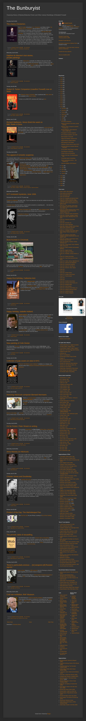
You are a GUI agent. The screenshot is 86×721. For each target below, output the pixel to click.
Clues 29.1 (62, 269)
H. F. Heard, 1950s (64, 409)
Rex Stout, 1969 (63, 448)
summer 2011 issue (26, 479)
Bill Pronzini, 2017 (64, 435)
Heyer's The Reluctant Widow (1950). (68, 485)
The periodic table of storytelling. (20, 535)
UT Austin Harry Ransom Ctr (63, 654)
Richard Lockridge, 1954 (65, 418)
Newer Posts (10, 622)
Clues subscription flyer (65, 194)
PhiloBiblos (62, 647)
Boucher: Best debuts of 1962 (66, 534)
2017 (61, 95)
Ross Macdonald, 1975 (65, 420)
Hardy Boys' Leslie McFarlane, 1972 (68, 428)
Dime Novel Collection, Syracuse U (62, 621)
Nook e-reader (32, 96)
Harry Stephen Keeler (44, 209)
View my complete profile (64, 54)
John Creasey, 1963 (64, 396)
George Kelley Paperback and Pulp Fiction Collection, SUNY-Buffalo (63, 626)
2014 (61, 101)
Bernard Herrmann (21, 419)
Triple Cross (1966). (64, 511)
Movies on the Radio (12, 413)
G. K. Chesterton (20, 48)
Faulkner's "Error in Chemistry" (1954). (68, 475)
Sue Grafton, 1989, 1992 (65, 404)
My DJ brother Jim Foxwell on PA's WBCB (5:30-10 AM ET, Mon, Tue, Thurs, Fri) (63, 640)
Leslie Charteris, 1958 (65, 387)
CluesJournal (69, 317)
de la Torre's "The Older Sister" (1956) (68, 471)
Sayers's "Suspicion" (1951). (66, 506)
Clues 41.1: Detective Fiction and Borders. (69, 213)
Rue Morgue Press (40, 289)
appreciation (23, 174)
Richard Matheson (14, 148)
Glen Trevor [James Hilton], (69, 587)
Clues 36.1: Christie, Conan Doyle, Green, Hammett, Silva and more (69, 239)
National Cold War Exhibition (35, 597)
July (62, 118)
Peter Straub (23, 444)
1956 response (33, 570)
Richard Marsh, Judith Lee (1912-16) (68, 691)
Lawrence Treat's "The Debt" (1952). (68, 493)
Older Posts (50, 622)
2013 (61, 102)
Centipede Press (75, 610)
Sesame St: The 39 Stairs (65, 366)
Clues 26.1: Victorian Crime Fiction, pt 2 (68, 282)
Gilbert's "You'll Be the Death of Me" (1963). (69, 479)
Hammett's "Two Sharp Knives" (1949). (68, 484)
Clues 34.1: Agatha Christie (66, 250)
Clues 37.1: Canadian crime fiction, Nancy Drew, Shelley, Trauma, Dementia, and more (69, 232)
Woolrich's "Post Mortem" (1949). (67, 518)
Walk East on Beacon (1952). (66, 513)
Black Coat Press (75, 607)
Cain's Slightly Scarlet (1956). (66, 462)
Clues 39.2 (62, 221)
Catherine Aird (13, 304)
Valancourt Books (28, 170)
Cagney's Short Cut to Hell (66, 510)
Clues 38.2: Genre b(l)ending (66, 224)
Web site (21, 266)
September (64, 114)
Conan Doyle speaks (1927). (66, 467)
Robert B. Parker (19, 115)
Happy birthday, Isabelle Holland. (20, 311)
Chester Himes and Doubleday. (19, 476)
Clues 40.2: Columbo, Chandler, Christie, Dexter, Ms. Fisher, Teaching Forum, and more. (69, 216)
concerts (21, 413)
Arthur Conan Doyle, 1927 (65, 392)
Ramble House (75, 628)
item (32, 65)
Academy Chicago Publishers (74, 597)
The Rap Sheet (63, 651)
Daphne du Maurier (14, 82)
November (63, 110)
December (63, 108)
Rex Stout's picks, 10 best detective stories (69, 561)
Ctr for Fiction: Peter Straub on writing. (22, 426)
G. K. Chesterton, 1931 (65, 389)
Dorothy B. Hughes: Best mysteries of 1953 (69, 541)
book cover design (14, 388)
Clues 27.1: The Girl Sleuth (66, 276)
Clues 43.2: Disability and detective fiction (69, 198)
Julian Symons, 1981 (64, 442)
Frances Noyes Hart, (68, 582)
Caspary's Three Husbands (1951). (67, 464)
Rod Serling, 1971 (64, 445)
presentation (28, 429)
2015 (61, 99)
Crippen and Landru (74, 616)
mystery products (20, 558)
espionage (12, 587)
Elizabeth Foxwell (68, 23)
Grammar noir (63, 353)
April (62, 167)
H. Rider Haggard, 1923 (65, 405)
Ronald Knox (26, 48)
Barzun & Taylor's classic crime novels (68, 532)
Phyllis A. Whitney (19, 187)
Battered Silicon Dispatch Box (75, 605)
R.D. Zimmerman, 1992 (65, 450)
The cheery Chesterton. (16, 24)
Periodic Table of (11, 551)
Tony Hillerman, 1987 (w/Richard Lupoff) (69, 413)
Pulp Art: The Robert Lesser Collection (28, 364)
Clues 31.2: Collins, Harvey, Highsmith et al (69, 261)
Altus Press (74, 600)
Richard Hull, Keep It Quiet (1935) (67, 689)
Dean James (49, 94)
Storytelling (11, 552)
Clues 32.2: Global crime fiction (67, 256)
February (63, 171)
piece (52, 63)
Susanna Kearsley (36, 171)
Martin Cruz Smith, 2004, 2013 (66, 440)
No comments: (27, 47)
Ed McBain (12, 444)
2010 (61, 175)
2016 (61, 97)
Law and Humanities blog (63, 631)
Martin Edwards (63, 633)
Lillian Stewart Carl (48, 171)
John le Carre (24, 618)
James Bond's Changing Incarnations (43, 574)
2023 (61, 83)
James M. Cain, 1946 (64, 381)
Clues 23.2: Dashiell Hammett (66, 291)
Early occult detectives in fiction (67, 545)
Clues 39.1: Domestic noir (65, 222)
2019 (61, 91)
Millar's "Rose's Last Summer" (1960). (68, 498)
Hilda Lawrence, (68, 584)
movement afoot (32, 398)
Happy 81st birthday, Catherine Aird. (21, 278)
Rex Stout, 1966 (63, 447)
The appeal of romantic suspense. (20, 155)
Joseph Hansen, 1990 (65, 407)
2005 (61, 185)
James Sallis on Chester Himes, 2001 (68, 438)
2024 (61, 81)
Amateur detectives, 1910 (65, 529)
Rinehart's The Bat (64, 499)
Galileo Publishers (74, 624)
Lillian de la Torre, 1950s (65, 443)
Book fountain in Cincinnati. (18, 240)
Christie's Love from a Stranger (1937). (68, 466)
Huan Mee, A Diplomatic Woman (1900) (68, 674)
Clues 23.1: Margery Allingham (66, 292)
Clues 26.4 (62, 277)
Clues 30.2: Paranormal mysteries (67, 264)
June (62, 120)
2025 (61, 79)
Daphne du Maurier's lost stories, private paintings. (20, 56)
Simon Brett (20, 148)
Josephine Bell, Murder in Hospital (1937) (69, 676)
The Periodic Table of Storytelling (67, 371)
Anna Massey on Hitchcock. (18, 452)
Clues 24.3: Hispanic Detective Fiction (68, 289)
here (45, 99)
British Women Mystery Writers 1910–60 (63, 606)
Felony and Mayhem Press (75, 622)
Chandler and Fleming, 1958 (66, 384)
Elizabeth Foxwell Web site (65, 40)
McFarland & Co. (70, 25)
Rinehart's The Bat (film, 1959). (67, 501)
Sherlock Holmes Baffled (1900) (67, 508)
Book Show (26, 60)
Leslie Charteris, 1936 (65, 386)
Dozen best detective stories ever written (69, 543)
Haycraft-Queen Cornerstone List (67, 548)
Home (30, 622)
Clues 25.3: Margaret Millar (66, 284)
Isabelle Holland (13, 336)
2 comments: (26, 526)
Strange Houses (11, 205)
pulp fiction (20, 388)
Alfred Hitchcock (13, 419)
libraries (12, 271)
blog (41, 266)
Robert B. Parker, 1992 (65, 432)
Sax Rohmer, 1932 (64, 437)
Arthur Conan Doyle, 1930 (65, 394)
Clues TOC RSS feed (64, 196)
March (62, 169)
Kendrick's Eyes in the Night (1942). (68, 492)
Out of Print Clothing (46, 515)
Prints (41, 542)
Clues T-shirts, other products (66, 191)
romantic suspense (27, 187)
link (24, 576)
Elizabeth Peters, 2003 (65, 433)
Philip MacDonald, (66, 585)
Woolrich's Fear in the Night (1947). (67, 515)
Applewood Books (74, 602)
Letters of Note (21, 570)
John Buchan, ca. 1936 (65, 377)
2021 (61, 87)
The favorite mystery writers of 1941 (68, 562)
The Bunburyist (23, 8)
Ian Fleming (10, 582)
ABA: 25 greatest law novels (66, 526)
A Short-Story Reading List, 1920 (67, 524)
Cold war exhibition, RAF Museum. (21, 594)
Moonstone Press (75, 626)
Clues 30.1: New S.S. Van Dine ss (67, 266)
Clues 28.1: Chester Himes (66, 272)
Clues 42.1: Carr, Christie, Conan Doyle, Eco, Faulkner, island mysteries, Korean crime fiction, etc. (69, 207)
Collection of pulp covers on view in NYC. (23, 361)
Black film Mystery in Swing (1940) (67, 458)
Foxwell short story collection (65, 51)
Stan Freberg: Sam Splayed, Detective (68, 370)
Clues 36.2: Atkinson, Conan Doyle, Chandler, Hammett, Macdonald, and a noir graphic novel (69, 236)
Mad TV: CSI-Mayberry (65, 354)
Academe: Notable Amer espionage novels (69, 527)
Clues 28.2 (62, 271)
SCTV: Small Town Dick (65, 361)
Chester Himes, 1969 (64, 415)
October (63, 112)
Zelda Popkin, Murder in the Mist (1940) (68, 704)
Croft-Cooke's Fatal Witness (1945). (68, 469)
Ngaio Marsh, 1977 (64, 425)
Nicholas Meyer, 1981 (64, 430)
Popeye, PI (62, 358)
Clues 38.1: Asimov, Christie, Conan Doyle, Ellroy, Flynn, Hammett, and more (69, 227)
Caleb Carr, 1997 (63, 382)
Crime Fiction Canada (63, 609)
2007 (61, 181)
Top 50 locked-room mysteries (66, 566)
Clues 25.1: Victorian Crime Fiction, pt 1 (68, 287)
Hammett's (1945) (68, 482)
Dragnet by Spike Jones (65, 351)
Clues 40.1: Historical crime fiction (67, 219)
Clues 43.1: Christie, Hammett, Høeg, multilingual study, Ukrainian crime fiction (69, 200)
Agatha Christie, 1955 (64, 391)
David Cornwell (13, 618)
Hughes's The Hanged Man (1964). (67, 490)
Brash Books (74, 609)
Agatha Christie (13, 48)
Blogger (49, 713)
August (63, 116)
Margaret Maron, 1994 (65, 422)
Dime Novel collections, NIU (63, 612)
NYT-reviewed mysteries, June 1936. (21, 194)
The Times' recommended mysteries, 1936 (69, 564)
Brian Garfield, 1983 (64, 402)
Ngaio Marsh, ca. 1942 (65, 423)
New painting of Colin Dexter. (18, 343)
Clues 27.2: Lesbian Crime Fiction (67, 274)
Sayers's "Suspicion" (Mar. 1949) (67, 505)
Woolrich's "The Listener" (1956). (67, 516)
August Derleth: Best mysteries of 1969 (68, 531)
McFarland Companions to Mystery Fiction (68, 43)
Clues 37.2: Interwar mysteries (66, 229)
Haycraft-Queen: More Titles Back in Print (69, 589)
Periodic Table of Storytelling (42, 537)
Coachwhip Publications (74, 613)
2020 (61, 89)
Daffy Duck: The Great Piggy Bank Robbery (69, 349)
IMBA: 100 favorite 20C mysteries (67, 550)
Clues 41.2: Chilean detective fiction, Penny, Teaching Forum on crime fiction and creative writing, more (69, 211)
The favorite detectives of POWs (67, 559)
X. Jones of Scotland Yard (24, 209)
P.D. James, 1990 (64, 417)
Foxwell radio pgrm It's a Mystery (67, 400)
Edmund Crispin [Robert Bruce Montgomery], (67, 575)
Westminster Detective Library (66, 700)
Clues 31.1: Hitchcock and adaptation (68, 262)
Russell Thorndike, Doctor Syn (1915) (68, 695)
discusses (17, 346)
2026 (61, 77)
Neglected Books (63, 645)
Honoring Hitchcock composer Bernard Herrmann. (27, 395)
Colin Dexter (12, 354)
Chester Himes (13, 505)
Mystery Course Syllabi (65, 338)
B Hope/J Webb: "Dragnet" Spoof (67, 346)
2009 (61, 177)
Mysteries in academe (65, 557)
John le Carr (27, 600)
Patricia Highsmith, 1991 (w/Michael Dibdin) (65, 411)
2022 (61, 85)
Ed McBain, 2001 (63, 427)
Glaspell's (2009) (65, 480)
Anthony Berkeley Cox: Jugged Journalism (69, 344)
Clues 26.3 (62, 279)
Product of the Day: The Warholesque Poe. (24, 512)
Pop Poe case (24, 515)
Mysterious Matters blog (25, 158)
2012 (61, 104)
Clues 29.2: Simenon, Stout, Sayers (68, 267)
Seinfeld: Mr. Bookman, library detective (68, 363)
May (62, 165)
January (63, 173)
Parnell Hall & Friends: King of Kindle (68, 356)
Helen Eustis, (67, 580)
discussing (20, 132)
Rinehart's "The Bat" (64, 503)
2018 (61, 93)
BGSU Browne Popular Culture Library (63, 602)
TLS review (23, 27)
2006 (61, 183)
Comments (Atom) (17, 624)
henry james (17, 444)
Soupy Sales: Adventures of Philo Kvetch (69, 368)
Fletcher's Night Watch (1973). (66, 477)
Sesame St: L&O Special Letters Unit (68, 365)
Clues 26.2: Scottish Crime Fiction (67, 281)
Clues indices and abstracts (66, 193)
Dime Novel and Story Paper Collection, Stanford (63, 616)
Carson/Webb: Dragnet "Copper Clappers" (69, 348)
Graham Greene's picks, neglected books (69, 546)
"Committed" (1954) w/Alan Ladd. (67, 456)
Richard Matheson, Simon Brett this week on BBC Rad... (69, 130)
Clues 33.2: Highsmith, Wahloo (67, 251)
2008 (61, 179)
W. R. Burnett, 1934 (64, 379)
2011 (61, 106)
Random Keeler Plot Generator (67, 359)
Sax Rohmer (21, 233)
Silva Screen (49, 414)
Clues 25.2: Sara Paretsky (65, 286)
